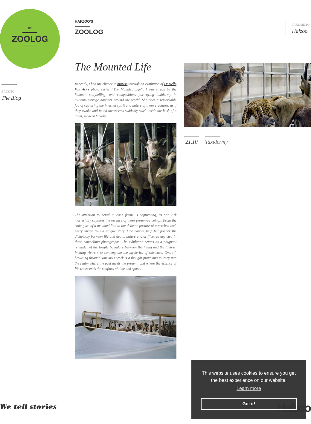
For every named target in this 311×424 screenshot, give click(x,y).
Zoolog (89, 32)
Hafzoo (301, 28)
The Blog (30, 95)
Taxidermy (216, 142)
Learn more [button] (249, 388)
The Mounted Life (113, 67)
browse (122, 84)
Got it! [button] (249, 403)
